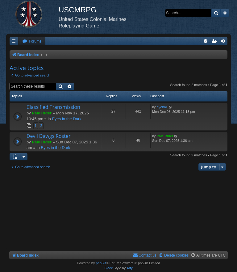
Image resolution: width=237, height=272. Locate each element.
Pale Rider (42, 113)
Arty (130, 268)
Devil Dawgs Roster (49, 136)
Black (108, 268)
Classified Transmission (53, 107)
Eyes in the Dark (66, 119)
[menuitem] (32, 41)
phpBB (101, 263)
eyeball (162, 107)
